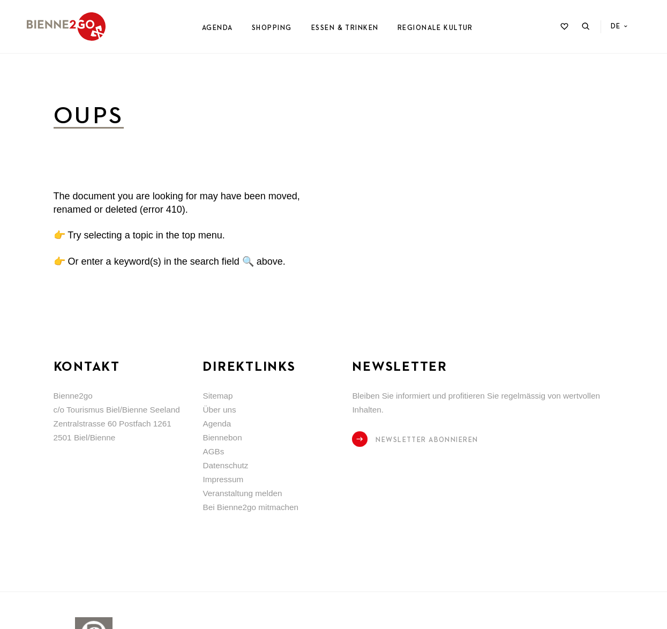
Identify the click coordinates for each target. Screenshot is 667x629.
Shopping (271, 28)
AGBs (213, 451)
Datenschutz (225, 465)
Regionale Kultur (435, 28)
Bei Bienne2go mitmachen (250, 507)
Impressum (223, 479)
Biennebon (222, 437)
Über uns (219, 409)
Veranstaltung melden (242, 493)
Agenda (217, 28)
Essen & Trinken (344, 28)
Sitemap (218, 395)
